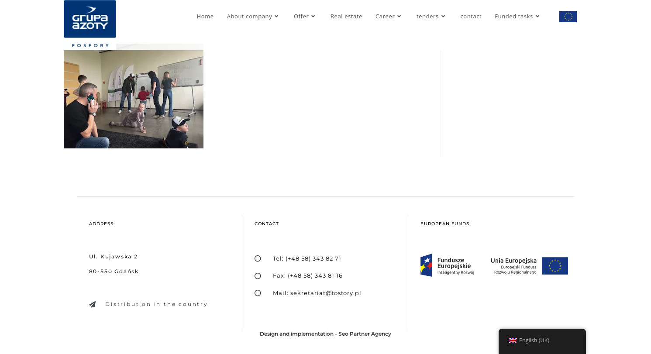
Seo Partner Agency (364, 333)
